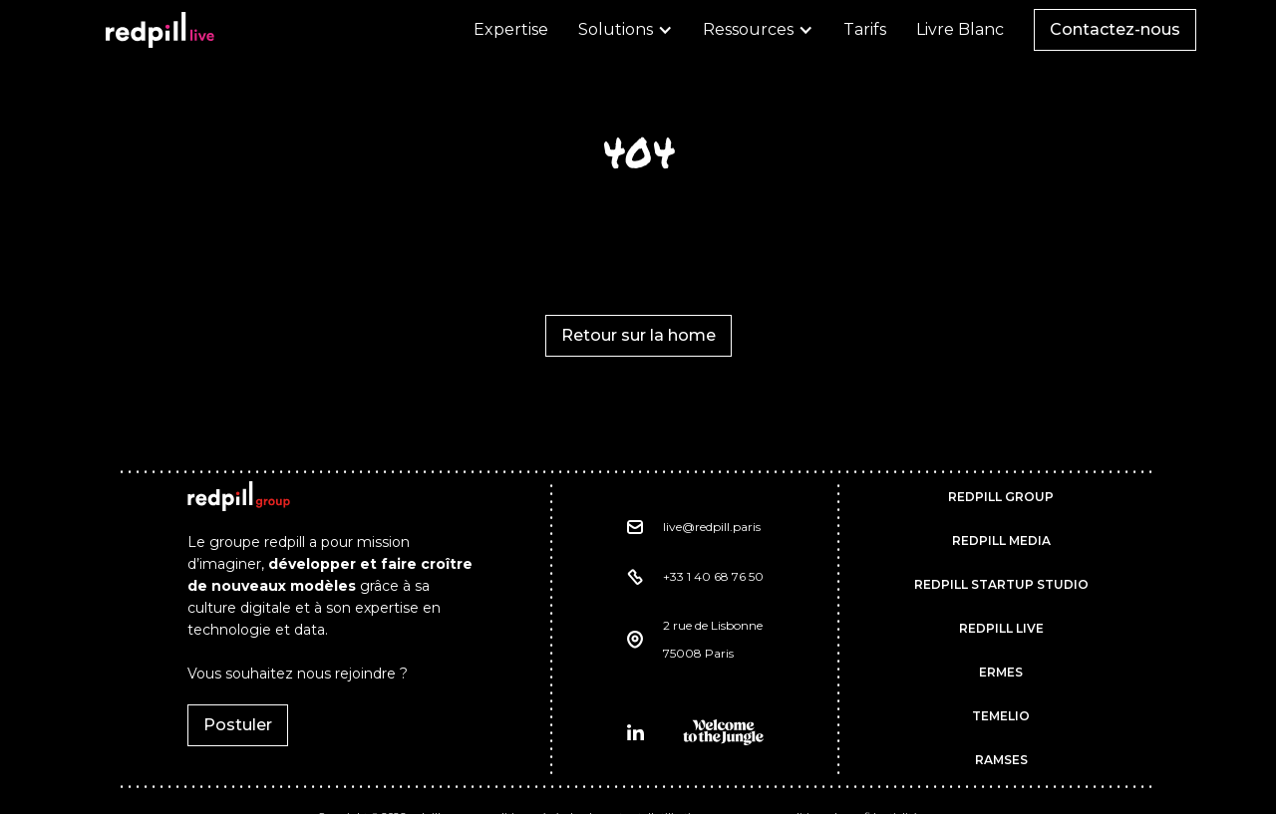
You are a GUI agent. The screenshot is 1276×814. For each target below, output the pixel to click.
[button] (625, 30)
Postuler (237, 724)
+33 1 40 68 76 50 (713, 576)
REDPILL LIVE (1001, 628)
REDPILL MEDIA (1001, 540)
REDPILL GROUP (1001, 496)
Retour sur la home (638, 335)
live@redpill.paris (712, 526)
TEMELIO (1001, 715)
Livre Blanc (960, 29)
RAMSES (1001, 759)
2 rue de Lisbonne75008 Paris (713, 639)
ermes (1001, 672)
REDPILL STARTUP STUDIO (1001, 584)
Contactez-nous (1115, 29)
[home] (159, 30)
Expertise (511, 29)
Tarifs (864, 29)
